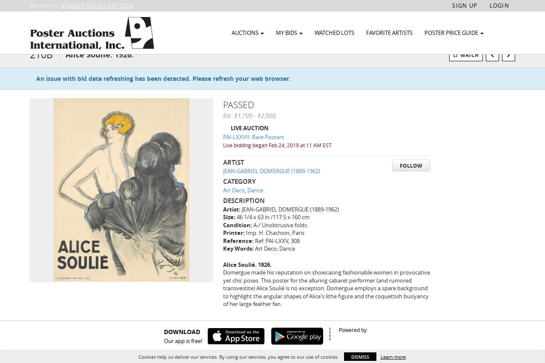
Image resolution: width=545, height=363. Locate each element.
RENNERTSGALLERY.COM (98, 5)
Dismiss (360, 357)
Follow (411, 178)
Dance (255, 202)
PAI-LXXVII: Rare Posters (253, 149)
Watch (469, 67)
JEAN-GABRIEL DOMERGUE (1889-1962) (271, 183)
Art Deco (234, 202)
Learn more (393, 357)
